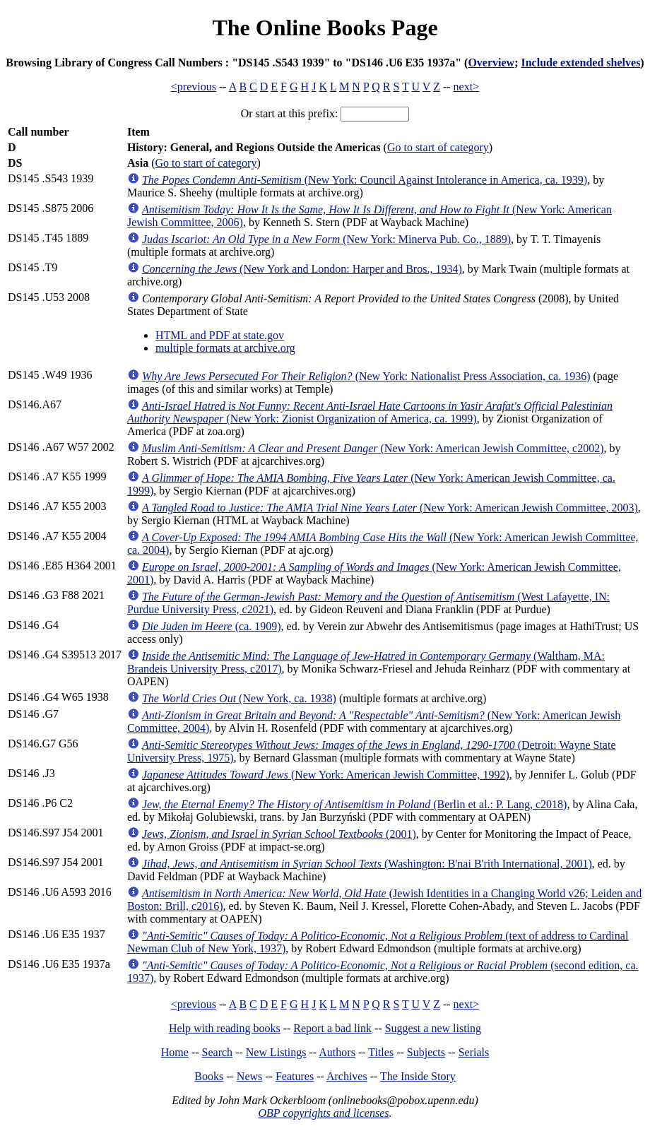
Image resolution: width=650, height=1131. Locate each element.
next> (467, 87)
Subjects (426, 1052)
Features (295, 1076)
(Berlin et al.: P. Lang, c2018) (354, 804)
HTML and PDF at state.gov (219, 335)
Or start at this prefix (288, 113)
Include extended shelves (580, 63)
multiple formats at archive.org (225, 348)
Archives (346, 1076)
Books (208, 1076)
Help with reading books (224, 1028)
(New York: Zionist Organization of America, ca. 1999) (370, 412)
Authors (337, 1052)
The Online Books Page (324, 27)
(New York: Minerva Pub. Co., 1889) (326, 239)
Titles (381, 1052)
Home (175, 1052)
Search (217, 1052)
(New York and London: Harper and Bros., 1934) (302, 269)
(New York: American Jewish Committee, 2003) (390, 508)
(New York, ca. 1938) (239, 698)
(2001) (279, 834)
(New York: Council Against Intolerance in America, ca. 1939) (364, 180)
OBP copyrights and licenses (323, 1113)
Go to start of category (438, 147)
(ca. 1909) (211, 626)
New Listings (276, 1052)
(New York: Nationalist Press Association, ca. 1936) (366, 376)
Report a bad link (332, 1028)
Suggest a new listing (433, 1028)
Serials (474, 1052)
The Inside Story (418, 1076)
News (249, 1076)
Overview (491, 63)
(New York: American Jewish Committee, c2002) (373, 448)
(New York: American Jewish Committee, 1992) (325, 775)
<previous (193, 87)
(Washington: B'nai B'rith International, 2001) (367, 864)
